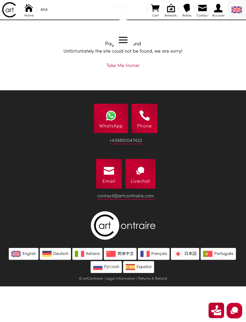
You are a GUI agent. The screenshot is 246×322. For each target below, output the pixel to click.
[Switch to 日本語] (185, 289)
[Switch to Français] (154, 289)
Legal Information (120, 314)
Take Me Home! (123, 101)
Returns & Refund (152, 314)
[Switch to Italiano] (87, 289)
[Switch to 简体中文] (120, 289)
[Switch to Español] (138, 303)
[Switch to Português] (218, 289)
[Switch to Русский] (106, 303)
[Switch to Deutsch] (55, 289)
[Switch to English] (23, 289)
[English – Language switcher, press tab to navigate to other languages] (236, 10)
